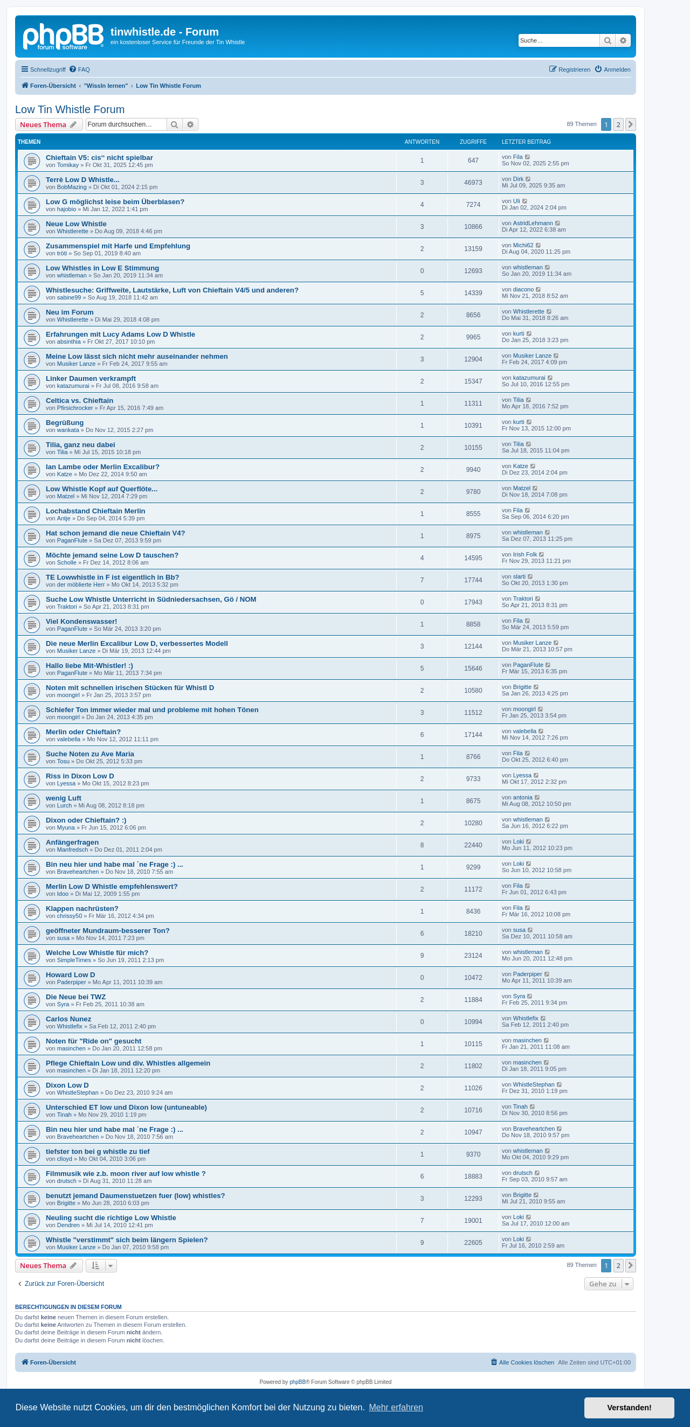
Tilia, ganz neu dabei (80, 445)
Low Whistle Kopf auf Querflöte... (101, 489)
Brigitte (522, 687)
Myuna (66, 827)
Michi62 (523, 245)
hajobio (66, 209)
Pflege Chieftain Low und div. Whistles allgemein (128, 1063)
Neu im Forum (70, 312)
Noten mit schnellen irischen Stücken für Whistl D (130, 688)
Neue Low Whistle (76, 224)
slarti (519, 576)
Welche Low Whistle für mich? (97, 953)
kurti (519, 333)
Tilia (518, 399)
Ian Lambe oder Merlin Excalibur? (103, 467)
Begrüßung (65, 423)
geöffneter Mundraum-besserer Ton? (108, 931)
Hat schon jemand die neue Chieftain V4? (115, 533)
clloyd (64, 1158)
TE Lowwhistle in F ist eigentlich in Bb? (113, 577)
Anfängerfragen (72, 842)
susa (63, 938)
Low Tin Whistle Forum (70, 109)
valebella (68, 739)
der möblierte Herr (81, 584)
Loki (518, 841)
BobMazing (72, 187)
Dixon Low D (67, 1085)
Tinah (64, 1114)
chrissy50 (69, 916)
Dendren (68, 1225)
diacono (523, 289)
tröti (62, 253)
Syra (63, 1004)
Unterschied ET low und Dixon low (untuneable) (126, 1107)
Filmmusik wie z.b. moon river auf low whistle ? (126, 1174)
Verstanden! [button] (630, 1407)
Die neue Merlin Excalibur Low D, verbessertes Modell (137, 643)
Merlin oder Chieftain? (83, 732)
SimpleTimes (74, 960)
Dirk (518, 179)
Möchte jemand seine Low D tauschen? (112, 555)
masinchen (71, 1048)
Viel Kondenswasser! (81, 621)
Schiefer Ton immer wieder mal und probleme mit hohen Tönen (152, 710)
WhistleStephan (78, 1092)
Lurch (64, 805)
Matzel (65, 496)
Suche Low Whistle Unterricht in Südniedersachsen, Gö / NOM (151, 599)
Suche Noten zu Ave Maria (90, 754)
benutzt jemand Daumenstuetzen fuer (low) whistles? (135, 1196)
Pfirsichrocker (75, 408)
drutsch (67, 1181)
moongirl (68, 695)
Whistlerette (72, 231)
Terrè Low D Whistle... (83, 180)
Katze (64, 474)
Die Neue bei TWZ (76, 997)
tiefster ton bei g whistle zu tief (98, 1151)
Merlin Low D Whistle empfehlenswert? (112, 886)
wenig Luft (63, 798)
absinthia (69, 341)
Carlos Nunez (68, 1019)
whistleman (72, 275)
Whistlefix (69, 1026)
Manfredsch (72, 849)
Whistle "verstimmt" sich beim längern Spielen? (127, 1240)
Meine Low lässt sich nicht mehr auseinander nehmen (137, 356)
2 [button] (618, 124)
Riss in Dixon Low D (80, 776)
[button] (630, 124)
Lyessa (66, 783)
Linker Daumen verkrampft (91, 378)
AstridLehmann (533, 223)
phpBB (297, 1382)
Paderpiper (71, 982)
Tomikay (68, 165)
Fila (518, 157)
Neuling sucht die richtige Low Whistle (111, 1218)
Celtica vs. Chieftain (79, 400)
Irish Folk (525, 554)
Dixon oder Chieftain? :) (86, 820)
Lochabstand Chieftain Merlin (96, 511)
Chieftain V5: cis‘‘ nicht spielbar (99, 158)
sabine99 (69, 297)
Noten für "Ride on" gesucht (93, 1041)
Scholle (67, 562)
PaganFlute (72, 540)
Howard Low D (70, 975)
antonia (523, 797)
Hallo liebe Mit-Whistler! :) (89, 666)
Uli (516, 201)
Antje (64, 518)
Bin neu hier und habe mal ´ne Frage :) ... (114, 864)
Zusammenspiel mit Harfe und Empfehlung (118, 246)
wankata (68, 430)
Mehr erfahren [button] (396, 1407)
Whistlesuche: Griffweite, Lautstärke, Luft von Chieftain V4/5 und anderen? (172, 290)
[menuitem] (79, 69)
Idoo (62, 893)
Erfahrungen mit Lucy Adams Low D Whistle (120, 334)
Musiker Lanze (76, 363)
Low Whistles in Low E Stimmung (102, 268)
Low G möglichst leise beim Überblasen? (115, 202)
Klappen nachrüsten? (82, 908)
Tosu (63, 761)
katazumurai (73, 385)
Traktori (67, 606)
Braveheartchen (78, 871)
